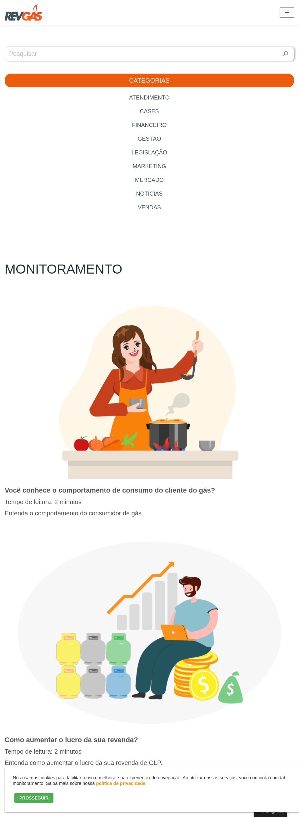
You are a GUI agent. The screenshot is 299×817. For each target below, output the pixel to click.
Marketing (149, 166)
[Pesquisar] (285, 53)
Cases (149, 111)
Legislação (149, 152)
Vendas (149, 207)
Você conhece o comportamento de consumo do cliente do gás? (110, 490)
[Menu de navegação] (287, 12)
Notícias (149, 194)
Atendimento (149, 98)
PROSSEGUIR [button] (33, 797)
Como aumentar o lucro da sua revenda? (71, 740)
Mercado (149, 180)
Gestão (149, 139)
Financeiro (149, 125)
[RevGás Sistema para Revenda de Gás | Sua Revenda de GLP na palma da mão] (23, 12)
